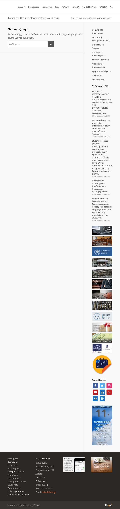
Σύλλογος (47, 9)
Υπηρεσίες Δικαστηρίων (98, 54)
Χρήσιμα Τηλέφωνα (101, 71)
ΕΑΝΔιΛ (103, 9)
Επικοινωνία (98, 79)
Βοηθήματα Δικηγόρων (97, 31)
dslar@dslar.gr (49, 492)
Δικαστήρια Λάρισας (98, 46)
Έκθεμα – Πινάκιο (100, 59)
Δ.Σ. (56, 9)
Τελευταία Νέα (100, 86)
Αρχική (22, 9)
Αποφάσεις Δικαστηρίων (98, 65)
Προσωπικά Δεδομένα (18, 494)
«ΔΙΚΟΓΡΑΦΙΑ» (89, 9)
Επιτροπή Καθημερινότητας (101, 39)
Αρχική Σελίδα (76, 18)
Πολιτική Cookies (16, 491)
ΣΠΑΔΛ (76, 9)
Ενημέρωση (34, 9)
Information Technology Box (108, 505)
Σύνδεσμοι (97, 75)
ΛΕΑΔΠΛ (65, 9)
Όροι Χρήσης (14, 488)
